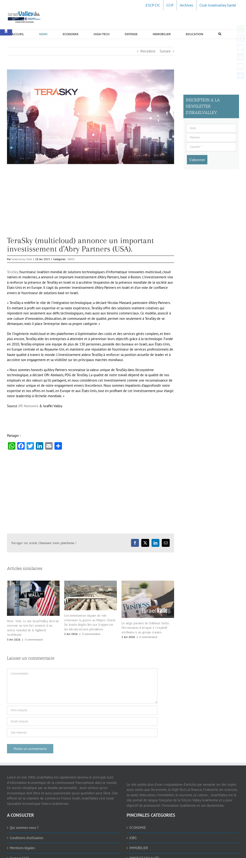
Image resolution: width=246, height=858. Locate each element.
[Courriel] (211, 146)
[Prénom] (211, 137)
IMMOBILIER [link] (138, 848)
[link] (153, 5)
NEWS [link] (70, 259)
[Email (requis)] (82, 721)
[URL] (82, 732)
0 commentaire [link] (34, 639)
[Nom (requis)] (82, 710)
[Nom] (211, 128)
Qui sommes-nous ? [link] (24, 827)
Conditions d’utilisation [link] (26, 838)
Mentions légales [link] (22, 848)
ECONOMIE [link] (137, 827)
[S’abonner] (197, 159)
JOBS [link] (133, 838)
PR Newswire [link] (28, 406)
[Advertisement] (90, 203)
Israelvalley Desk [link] (22, 259)
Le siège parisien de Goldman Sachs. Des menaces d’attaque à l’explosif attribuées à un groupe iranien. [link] (145, 627)
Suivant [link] (165, 51)
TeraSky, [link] (12, 272)
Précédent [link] (147, 51)
